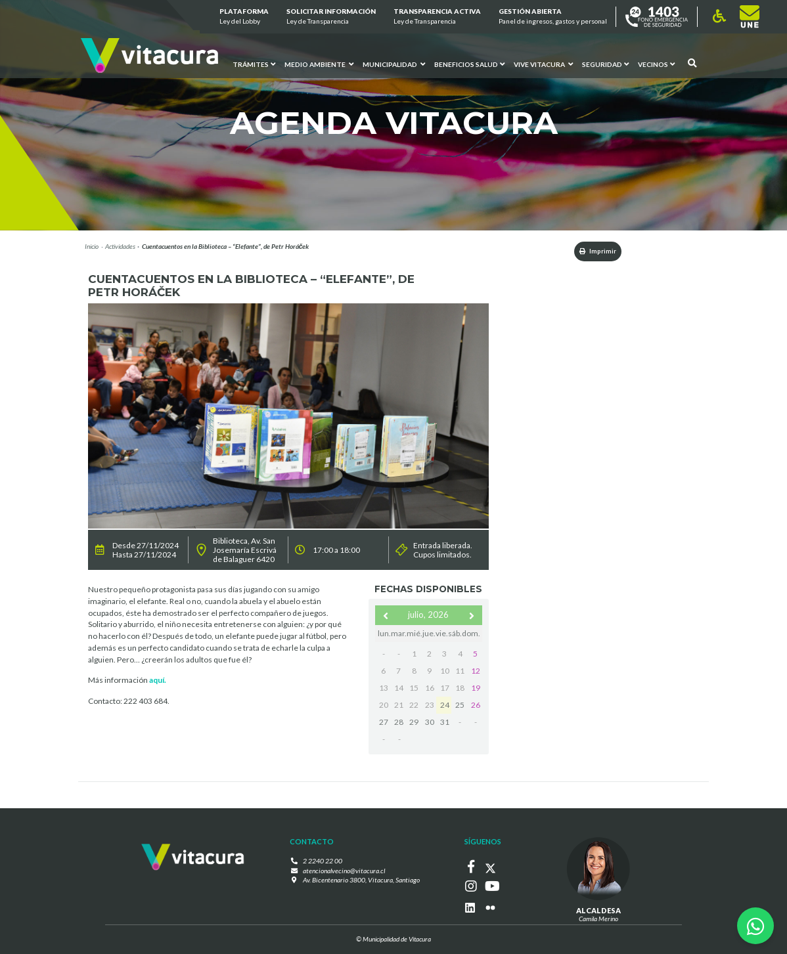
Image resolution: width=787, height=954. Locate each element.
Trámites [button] (254, 64)
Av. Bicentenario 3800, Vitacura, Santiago (361, 881)
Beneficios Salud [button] (469, 64)
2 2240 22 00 (326, 862)
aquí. (157, 681)
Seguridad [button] (604, 64)
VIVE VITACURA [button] (542, 64)
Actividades (120, 246)
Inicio (92, 246)
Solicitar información (331, 17)
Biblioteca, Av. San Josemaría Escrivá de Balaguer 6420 (245, 551)
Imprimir (592, 251)
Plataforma (243, 17)
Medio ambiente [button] (318, 64)
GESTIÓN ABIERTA (553, 17)
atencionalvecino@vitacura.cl (344, 871)
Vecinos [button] (655, 64)
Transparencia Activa (437, 17)
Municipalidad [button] (394, 64)
